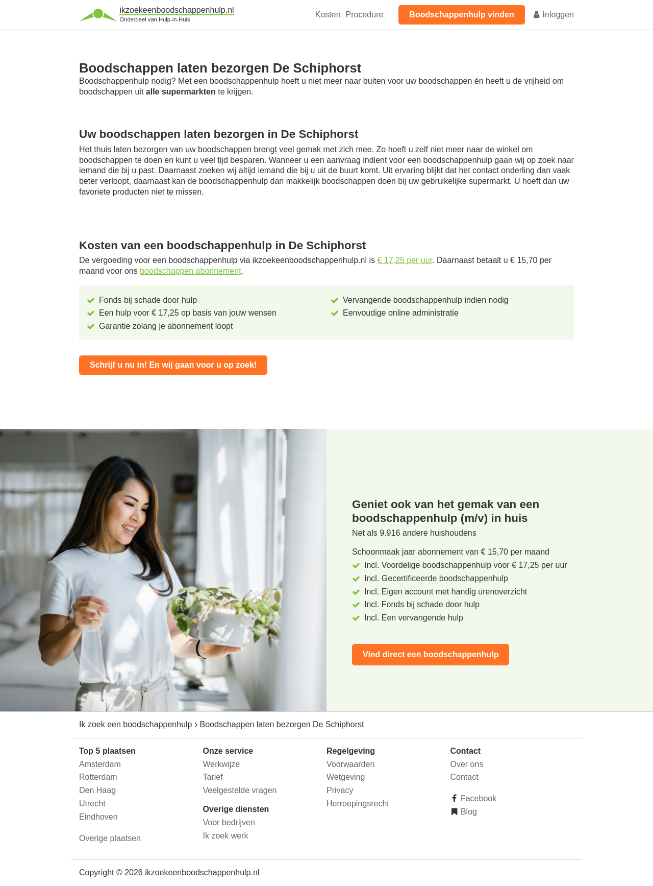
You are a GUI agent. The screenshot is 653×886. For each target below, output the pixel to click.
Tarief (213, 777)
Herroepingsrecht (357, 803)
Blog (468, 811)
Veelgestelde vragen (240, 790)
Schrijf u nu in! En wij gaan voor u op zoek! (173, 365)
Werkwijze (221, 764)
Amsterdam (100, 764)
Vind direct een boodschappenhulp (430, 654)
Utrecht (92, 803)
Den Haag (97, 790)
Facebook (478, 798)
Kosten (328, 14)
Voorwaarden (350, 764)
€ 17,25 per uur (404, 260)
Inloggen (553, 14)
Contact (464, 777)
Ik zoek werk (225, 835)
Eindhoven (98, 816)
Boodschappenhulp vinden (461, 14)
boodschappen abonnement (190, 271)
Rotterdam (98, 777)
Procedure (365, 14)
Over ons (467, 764)
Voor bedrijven (229, 822)
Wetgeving (345, 777)
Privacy (339, 790)
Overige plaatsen (110, 838)
